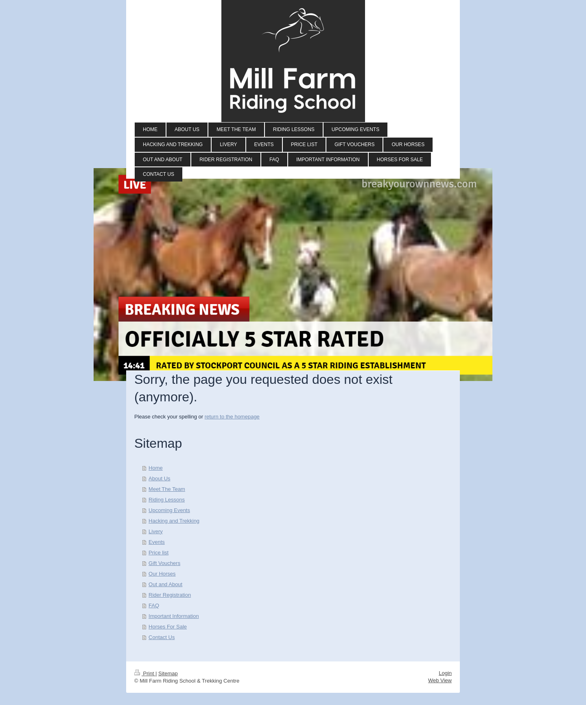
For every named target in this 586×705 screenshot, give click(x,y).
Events (157, 542)
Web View (440, 680)
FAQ (154, 605)
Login (445, 673)
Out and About (165, 584)
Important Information (174, 616)
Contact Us (162, 637)
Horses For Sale (168, 627)
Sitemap (168, 673)
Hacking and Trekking (174, 521)
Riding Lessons (167, 500)
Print (144, 673)
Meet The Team (167, 489)
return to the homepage (232, 417)
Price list (158, 553)
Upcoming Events (169, 510)
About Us (159, 478)
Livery (156, 531)
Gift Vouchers (164, 563)
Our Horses (162, 574)
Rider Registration (170, 595)
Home (156, 468)
